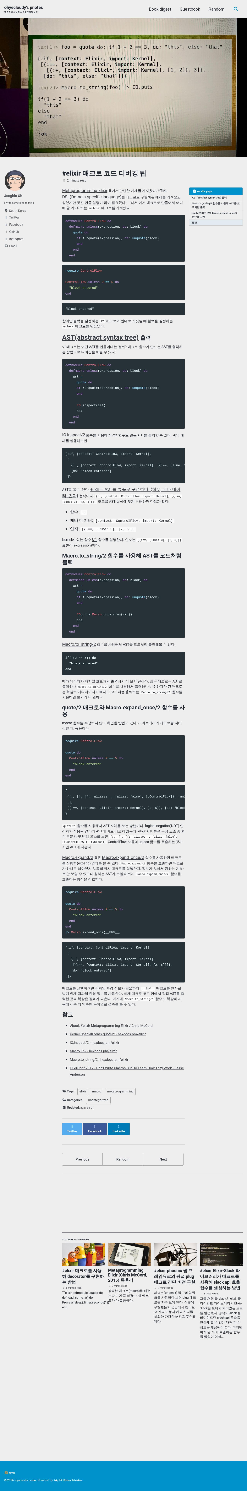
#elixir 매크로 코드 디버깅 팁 (104, 174)
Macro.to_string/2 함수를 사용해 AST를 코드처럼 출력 (214, 208)
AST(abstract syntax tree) (100, 350)
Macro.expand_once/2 (125, 928)
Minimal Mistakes (80, 1480)
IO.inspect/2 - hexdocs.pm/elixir (100, 1137)
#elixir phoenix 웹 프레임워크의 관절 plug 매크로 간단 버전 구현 (174, 1372)
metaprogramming (120, 1187)
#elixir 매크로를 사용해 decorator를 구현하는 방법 (83, 1372)
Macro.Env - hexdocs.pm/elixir (98, 1146)
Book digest (158, 9)
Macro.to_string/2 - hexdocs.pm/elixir (105, 1154)
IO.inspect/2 (73, 451)
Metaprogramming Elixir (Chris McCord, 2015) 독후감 (127, 1371)
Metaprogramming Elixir (84, 191)
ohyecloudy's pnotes (25, 10)
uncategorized (98, 1195)
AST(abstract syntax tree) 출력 (213, 199)
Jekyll (62, 1480)
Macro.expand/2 (77, 928)
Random (214, 9)
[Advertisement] (152, 1299)
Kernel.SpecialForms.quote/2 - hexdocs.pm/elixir (116, 1129)
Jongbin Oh (15, 196)
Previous (82, 1251)
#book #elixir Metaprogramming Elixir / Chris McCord (120, 1120)
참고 (195, 228)
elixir (83, 1187)
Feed (10, 1473)
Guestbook (188, 9)
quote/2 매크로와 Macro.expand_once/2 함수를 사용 (215, 219)
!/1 (101, 566)
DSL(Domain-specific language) (92, 197)
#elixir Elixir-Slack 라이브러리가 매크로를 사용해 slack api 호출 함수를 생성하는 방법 (220, 1375)
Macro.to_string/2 (79, 676)
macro (96, 1187)
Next (163, 1251)
